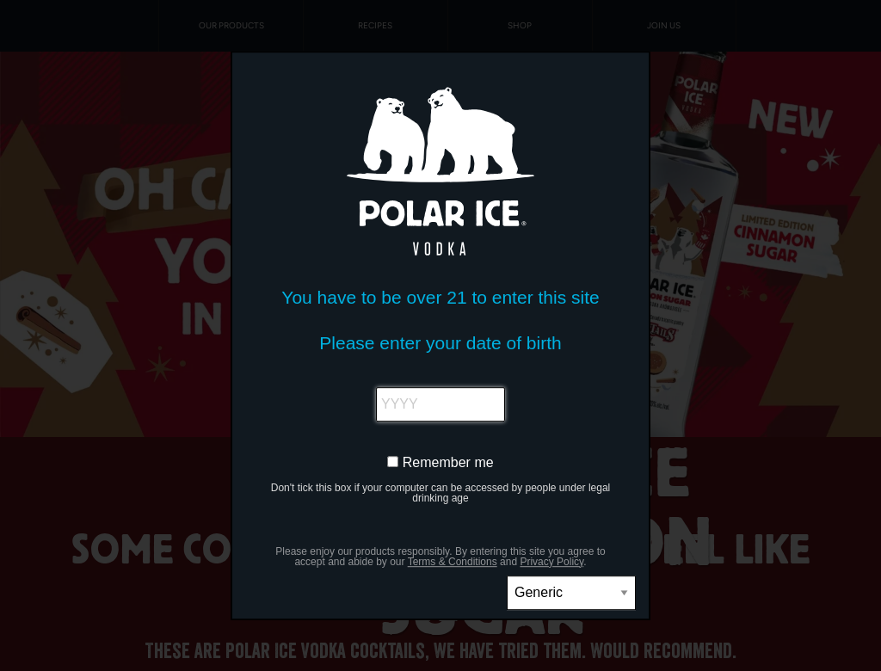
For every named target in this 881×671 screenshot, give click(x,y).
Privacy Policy (551, 562)
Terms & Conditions (452, 562)
